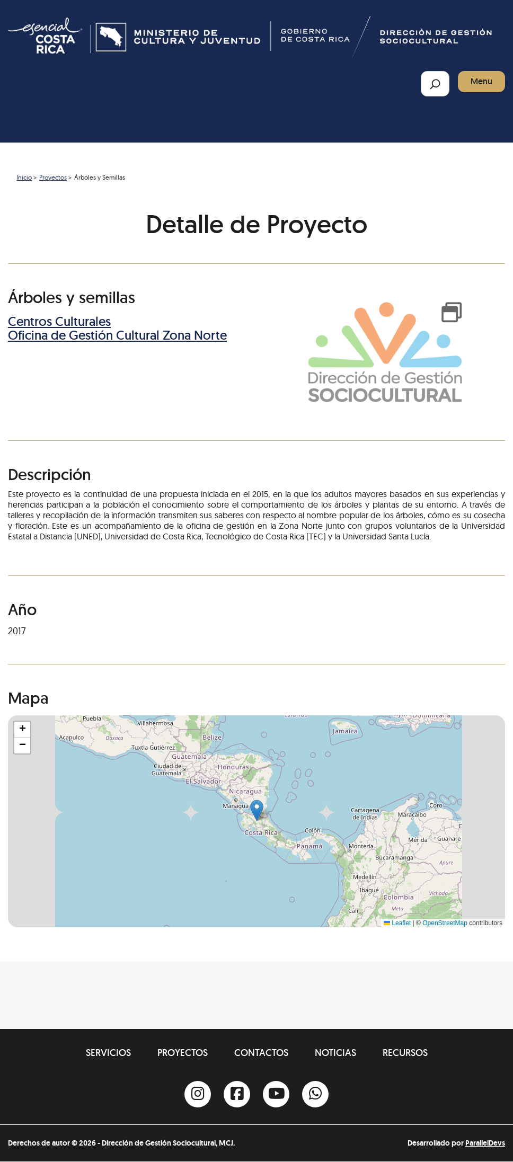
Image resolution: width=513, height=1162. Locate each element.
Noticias (335, 1052)
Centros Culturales (59, 321)
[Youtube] (276, 1094)
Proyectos (53, 177)
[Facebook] (237, 1094)
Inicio (24, 177)
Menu (481, 81)
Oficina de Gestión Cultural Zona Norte (117, 335)
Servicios (108, 1052)
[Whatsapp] (315, 1094)
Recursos (405, 1052)
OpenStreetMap (444, 923)
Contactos (261, 1052)
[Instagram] (197, 1094)
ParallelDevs (485, 1143)
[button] (256, 810)
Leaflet (397, 923)
